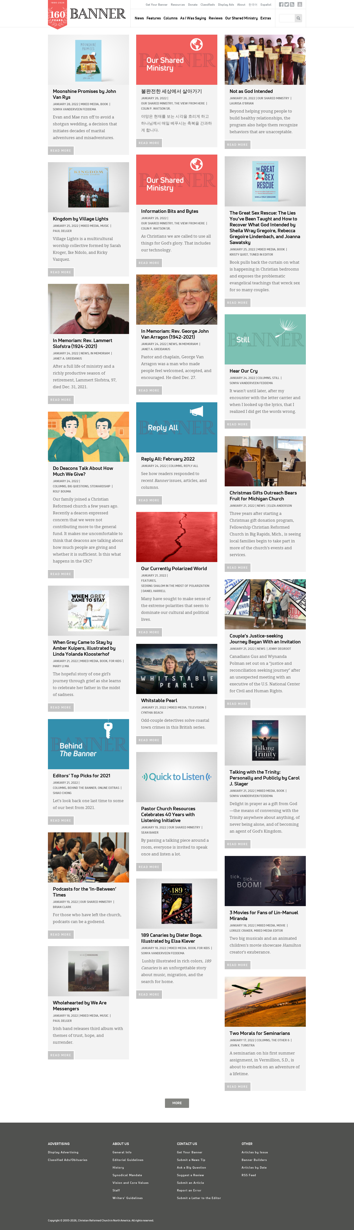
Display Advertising (63, 1152)
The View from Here (189, 103)
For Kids (115, 661)
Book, (104, 661)
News (261, 506)
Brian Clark (62, 907)
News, (173, 344)
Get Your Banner (157, 4)
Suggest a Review (190, 1175)
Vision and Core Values (131, 1183)
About (241, 4)
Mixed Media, (90, 104)
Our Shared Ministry (241, 18)
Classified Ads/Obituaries (68, 1160)
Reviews (215, 18)
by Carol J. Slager (265, 778)
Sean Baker (150, 832)
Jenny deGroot (279, 649)
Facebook (281, 5)
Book (104, 104)
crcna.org (299, 4)
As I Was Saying (193, 18)
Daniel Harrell (154, 591)
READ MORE (60, 150)
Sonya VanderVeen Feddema (74, 109)
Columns (170, 18)
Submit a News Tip (191, 1160)
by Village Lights (80, 219)
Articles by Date (254, 1167)
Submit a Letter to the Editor (199, 1198)
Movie (281, 925)
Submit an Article (190, 1183)
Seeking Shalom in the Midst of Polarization (175, 586)
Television (196, 707)
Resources (178, 4)
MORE (177, 1103)
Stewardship (100, 486)
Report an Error (189, 1190)
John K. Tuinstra (242, 1045)
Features (154, 18)
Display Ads (226, 4)
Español (266, 4)
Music (104, 226)
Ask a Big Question (191, 1167)
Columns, (264, 378)
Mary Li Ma (61, 666)
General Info (122, 1152)
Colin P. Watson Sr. (156, 108)
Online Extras (108, 788)
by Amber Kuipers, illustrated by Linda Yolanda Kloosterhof (84, 648)
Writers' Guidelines (128, 1198)
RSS (292, 5)
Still (275, 378)
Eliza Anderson (280, 506)
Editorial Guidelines (128, 1160)
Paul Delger (62, 231)
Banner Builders (254, 1160)
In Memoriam (188, 344)
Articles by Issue (255, 1152)
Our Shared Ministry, (157, 103)
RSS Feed (249, 1175)
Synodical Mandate (127, 1175)
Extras (265, 18)
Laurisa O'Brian (241, 103)
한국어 (253, 4)
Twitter (286, 5)
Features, (148, 580)
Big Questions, (78, 486)
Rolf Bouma (62, 491)
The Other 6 (280, 1040)
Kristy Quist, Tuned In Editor (251, 254)
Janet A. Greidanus (155, 349)
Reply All (191, 466)
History (118, 1167)
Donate (192, 4)
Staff (116, 1190)
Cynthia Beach (152, 712)
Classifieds (208, 4)
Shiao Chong (62, 793)
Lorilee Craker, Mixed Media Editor (256, 930)
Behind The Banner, (82, 788)
